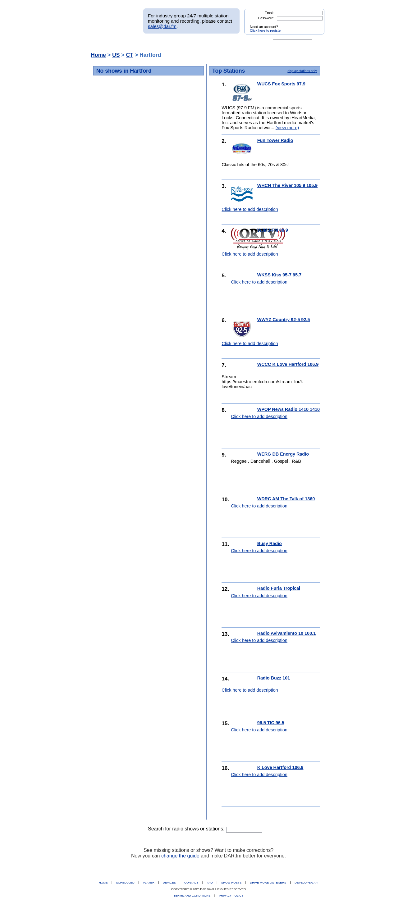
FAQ (210, 882)
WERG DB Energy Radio (283, 454)
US (116, 55)
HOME (103, 882)
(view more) (287, 127)
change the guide (180, 855)
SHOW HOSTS (231, 882)
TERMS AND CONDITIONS (193, 895)
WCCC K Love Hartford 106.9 (288, 364)
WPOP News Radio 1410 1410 (288, 409)
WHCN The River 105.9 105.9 (287, 185)
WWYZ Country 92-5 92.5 (283, 319)
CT (129, 55)
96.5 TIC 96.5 (270, 722)
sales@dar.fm (162, 26)
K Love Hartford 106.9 (280, 767)
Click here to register (266, 30)
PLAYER (149, 882)
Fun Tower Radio (275, 140)
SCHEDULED (125, 882)
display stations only (302, 71)
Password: (266, 18)
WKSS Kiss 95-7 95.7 (279, 274)
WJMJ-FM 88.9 (272, 230)
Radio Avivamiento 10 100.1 (286, 633)
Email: (269, 13)
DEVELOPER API (306, 882)
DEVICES (170, 882)
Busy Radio (269, 543)
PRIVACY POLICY (231, 895)
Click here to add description (250, 209)
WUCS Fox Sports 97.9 (281, 83)
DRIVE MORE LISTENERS (268, 882)
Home (98, 55)
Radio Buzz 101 (273, 677)
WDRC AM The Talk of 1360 (286, 498)
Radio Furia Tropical (278, 588)
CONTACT (191, 882)
